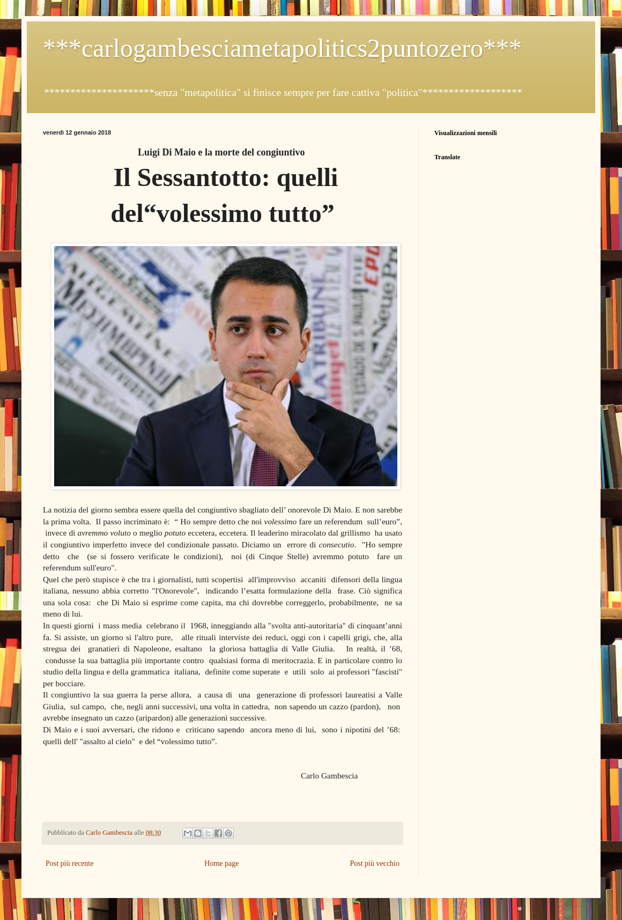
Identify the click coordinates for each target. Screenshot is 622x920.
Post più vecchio (374, 863)
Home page (221, 863)
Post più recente (69, 863)
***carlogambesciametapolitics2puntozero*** (282, 48)
